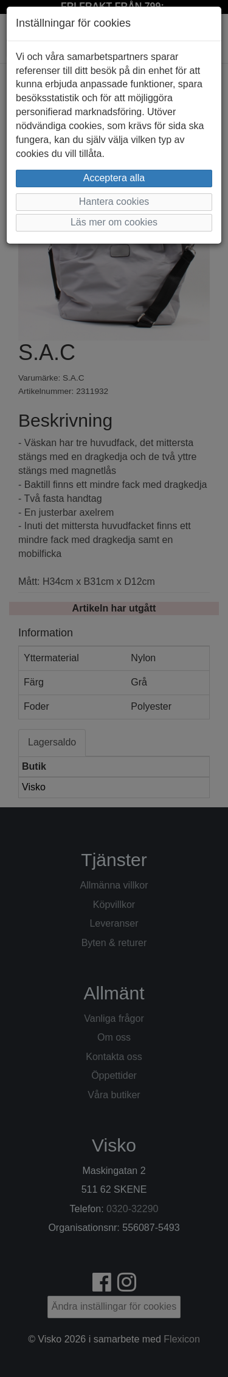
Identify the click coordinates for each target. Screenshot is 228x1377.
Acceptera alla (114, 178)
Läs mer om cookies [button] (114, 222)
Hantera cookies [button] (114, 201)
